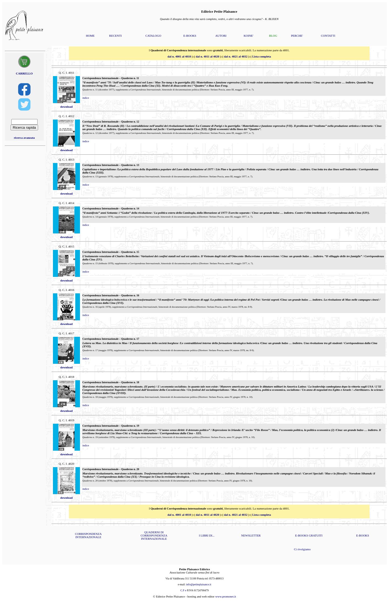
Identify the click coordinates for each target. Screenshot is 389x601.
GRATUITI (316, 535)
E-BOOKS (189, 35)
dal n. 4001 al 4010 (179, 56)
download (66, 106)
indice (85, 97)
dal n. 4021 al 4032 (235, 56)
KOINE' (248, 35)
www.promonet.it (225, 596)
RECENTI (115, 35)
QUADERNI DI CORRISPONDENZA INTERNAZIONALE (153, 535)
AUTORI (220, 35)
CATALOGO (153, 35)
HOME (90, 35)
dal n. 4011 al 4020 (207, 56)
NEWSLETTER (251, 535)
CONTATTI (328, 35)
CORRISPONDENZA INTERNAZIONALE (88, 535)
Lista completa (261, 56)
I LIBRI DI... (206, 535)
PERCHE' (297, 35)
